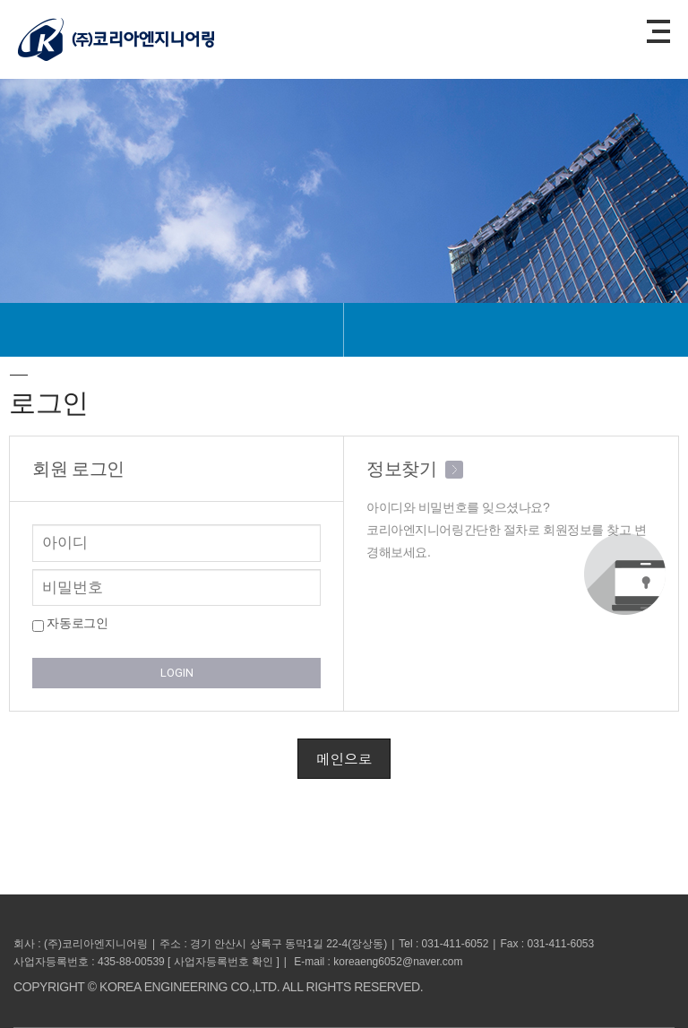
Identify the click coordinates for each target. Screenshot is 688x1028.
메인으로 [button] (344, 758)
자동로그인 (70, 624)
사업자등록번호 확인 (223, 961)
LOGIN (177, 672)
